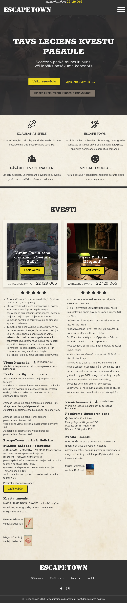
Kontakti (91, 578)
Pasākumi (57, 578)
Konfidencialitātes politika (91, 599)
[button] (44, 81)
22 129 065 (75, 1)
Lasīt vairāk (32, 270)
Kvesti (75, 578)
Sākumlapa (37, 578)
